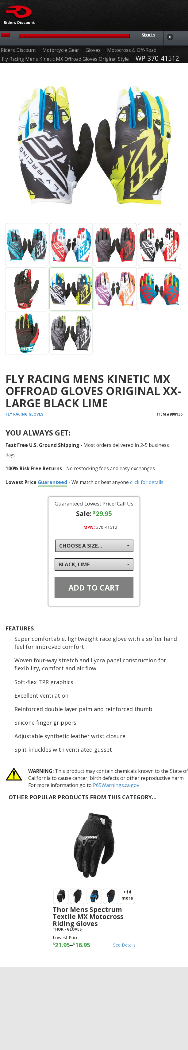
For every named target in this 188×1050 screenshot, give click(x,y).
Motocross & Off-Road (131, 50)
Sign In (148, 34)
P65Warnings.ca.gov (116, 785)
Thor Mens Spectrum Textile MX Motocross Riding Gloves (88, 916)
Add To (94, 587)
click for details (146, 482)
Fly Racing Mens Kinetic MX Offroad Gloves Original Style (65, 59)
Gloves (93, 50)
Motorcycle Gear (60, 50)
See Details (124, 945)
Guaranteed (52, 482)
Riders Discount (18, 50)
